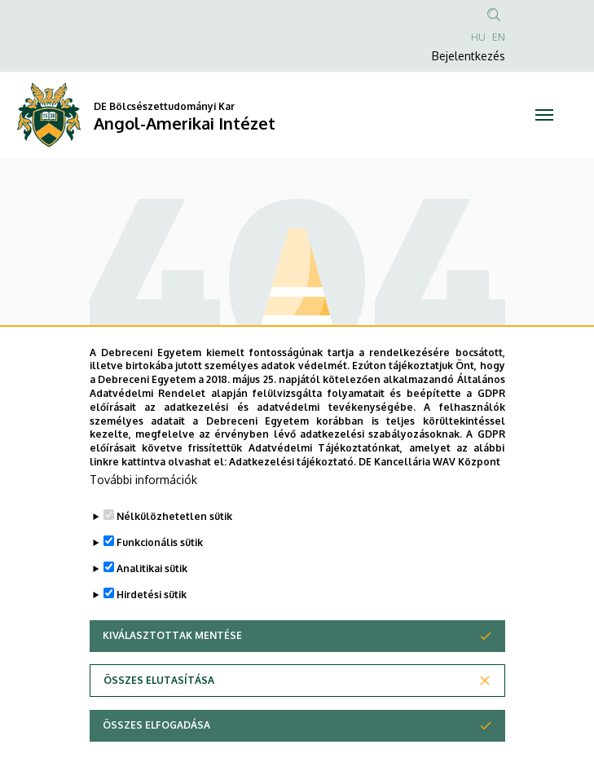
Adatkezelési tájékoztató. (292, 500)
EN (498, 37)
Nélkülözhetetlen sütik (174, 555)
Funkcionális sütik (160, 581)
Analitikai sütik (152, 607)
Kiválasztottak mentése (172, 673)
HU (478, 37)
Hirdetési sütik (152, 633)
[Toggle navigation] (545, 115)
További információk (143, 518)
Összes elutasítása (158, 718)
